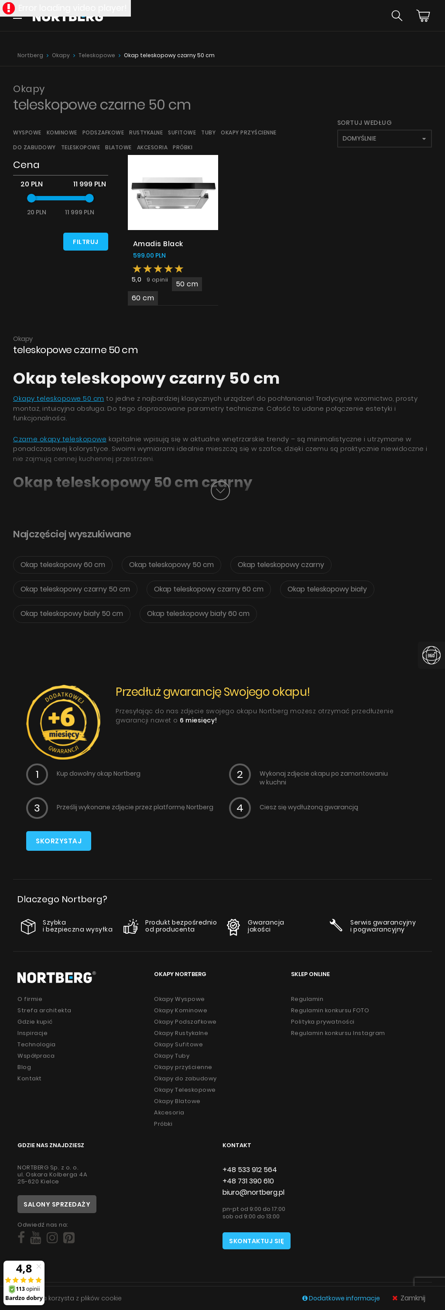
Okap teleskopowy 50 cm (171, 565)
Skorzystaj (59, 841)
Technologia (36, 1044)
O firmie (29, 999)
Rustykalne (146, 132)
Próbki (182, 147)
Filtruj (86, 241)
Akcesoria (152, 147)
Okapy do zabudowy (185, 1078)
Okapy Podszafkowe (185, 1022)
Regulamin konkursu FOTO (330, 1010)
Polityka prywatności (323, 1022)
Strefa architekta (44, 1010)
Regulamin (307, 999)
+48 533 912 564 (249, 1170)
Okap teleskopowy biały (327, 589)
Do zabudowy (34, 147)
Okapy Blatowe (177, 1101)
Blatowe (118, 147)
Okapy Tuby (171, 1056)
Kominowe (62, 132)
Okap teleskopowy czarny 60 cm (209, 589)
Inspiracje (32, 1033)
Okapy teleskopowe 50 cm (58, 398)
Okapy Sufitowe (178, 1044)
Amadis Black (158, 244)
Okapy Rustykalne (181, 1033)
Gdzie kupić (35, 1022)
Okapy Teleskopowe (185, 1090)
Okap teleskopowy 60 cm (63, 565)
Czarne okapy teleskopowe (59, 439)
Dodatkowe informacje (341, 1298)
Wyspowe (27, 132)
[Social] (21, 1238)
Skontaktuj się (256, 1241)
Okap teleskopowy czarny (281, 565)
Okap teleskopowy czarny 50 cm (169, 55)
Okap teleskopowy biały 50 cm (72, 614)
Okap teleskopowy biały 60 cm (198, 614)
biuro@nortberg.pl (253, 1192)
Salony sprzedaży (57, 1204)
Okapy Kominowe (180, 1010)
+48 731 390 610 (248, 1181)
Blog (24, 1067)
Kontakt (29, 1078)
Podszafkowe (103, 132)
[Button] (220, 490)
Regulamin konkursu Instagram (338, 1033)
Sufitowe (182, 132)
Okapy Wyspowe (179, 999)
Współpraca (36, 1056)
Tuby (208, 132)
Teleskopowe (97, 55)
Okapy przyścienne (249, 132)
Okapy (61, 55)
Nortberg (30, 55)
